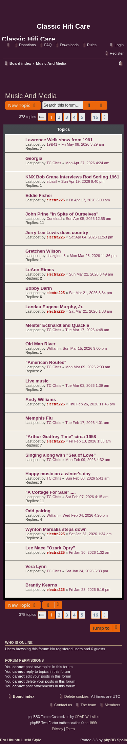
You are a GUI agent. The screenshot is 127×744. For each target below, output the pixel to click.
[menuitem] (24, 45)
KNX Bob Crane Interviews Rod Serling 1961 (72, 176)
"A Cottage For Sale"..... (50, 492)
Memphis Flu (39, 418)
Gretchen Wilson (43, 251)
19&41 (51, 144)
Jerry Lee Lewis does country (56, 232)
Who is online (19, 642)
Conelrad (54, 219)
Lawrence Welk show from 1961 (58, 139)
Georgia (33, 158)
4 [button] (74, 117)
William (52, 348)
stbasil (51, 181)
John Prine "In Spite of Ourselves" (62, 214)
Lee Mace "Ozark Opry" (50, 547)
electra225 (55, 200)
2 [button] (59, 117)
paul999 (91, 723)
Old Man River (40, 343)
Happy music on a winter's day (57, 473)
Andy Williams (40, 399)
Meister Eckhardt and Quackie (57, 325)
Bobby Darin (38, 288)
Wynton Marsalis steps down (56, 529)
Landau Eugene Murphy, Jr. (54, 306)
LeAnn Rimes (39, 269)
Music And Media (31, 95)
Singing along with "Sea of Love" (60, 455)
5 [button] (82, 117)
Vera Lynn (36, 566)
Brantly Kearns (41, 585)
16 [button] (95, 117)
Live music (36, 380)
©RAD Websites (87, 717)
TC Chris (53, 163)
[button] (42, 117)
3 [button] (66, 117)
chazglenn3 (55, 256)
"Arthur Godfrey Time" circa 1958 (60, 436)
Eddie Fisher (38, 195)
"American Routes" (45, 362)
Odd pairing (37, 510)
